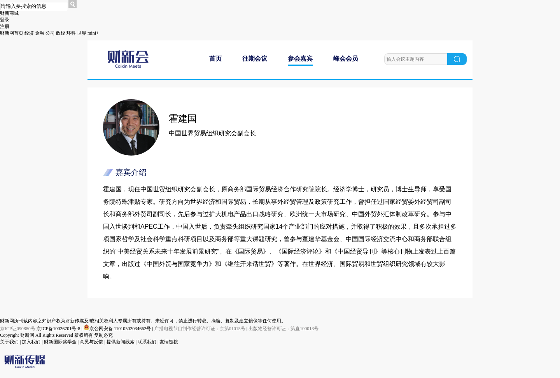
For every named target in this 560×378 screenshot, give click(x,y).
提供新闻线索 (121, 342)
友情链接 (168, 342)
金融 (39, 33)
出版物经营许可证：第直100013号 (283, 328)
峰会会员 (345, 58)
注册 (4, 26)
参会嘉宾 (300, 58)
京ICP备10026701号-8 (59, 328)
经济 (29, 33)
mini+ (93, 33)
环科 (71, 33)
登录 (4, 20)
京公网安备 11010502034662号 (118, 328)
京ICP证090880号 (17, 328)
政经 (60, 33)
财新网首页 (11, 33)
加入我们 (31, 342)
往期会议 (254, 58)
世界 (81, 33)
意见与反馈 (91, 342)
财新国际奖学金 (60, 342)
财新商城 (9, 13)
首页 (215, 58)
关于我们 (9, 342)
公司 (50, 33)
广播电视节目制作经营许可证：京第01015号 (199, 328)
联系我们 (147, 342)
